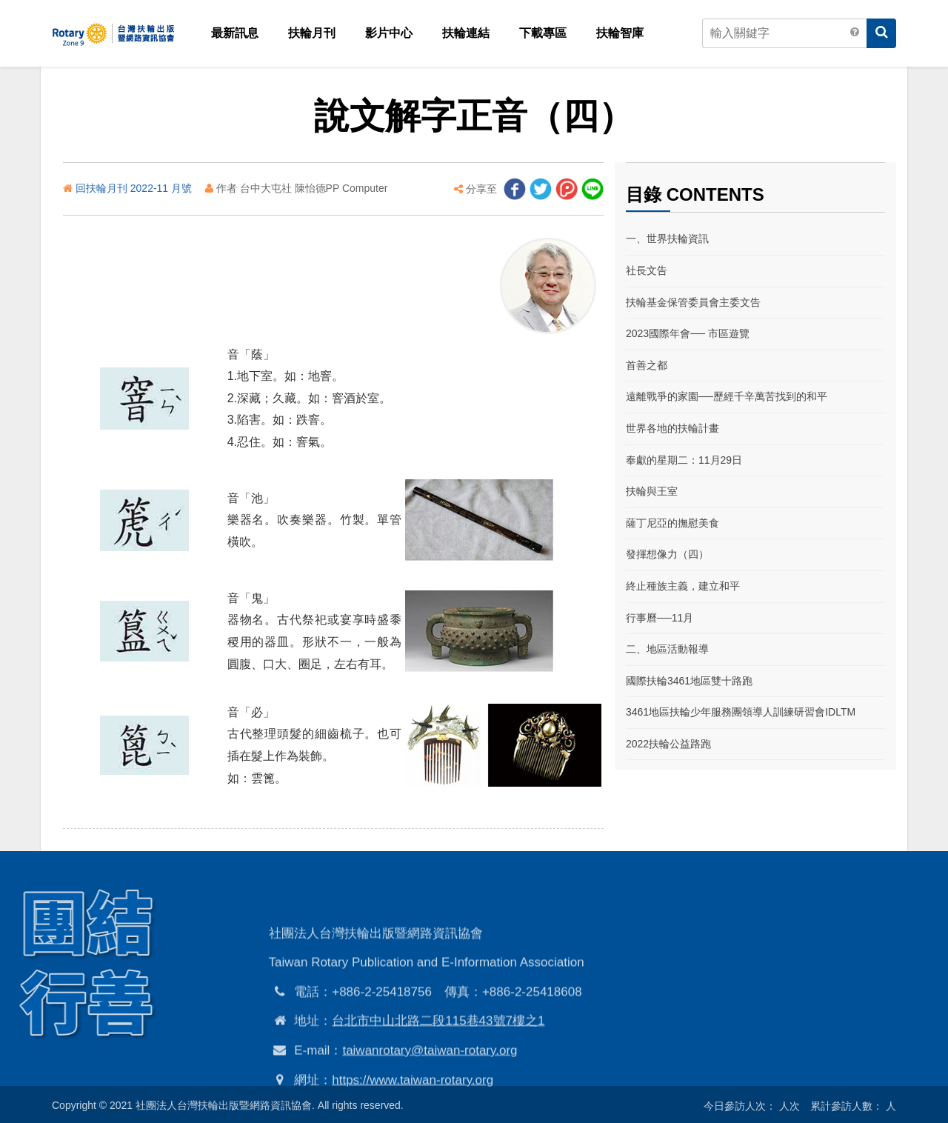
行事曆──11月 (659, 618)
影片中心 (389, 33)
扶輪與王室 (652, 491)
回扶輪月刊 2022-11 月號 (135, 188)
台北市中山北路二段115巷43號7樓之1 (438, 1069)
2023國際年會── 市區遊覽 (688, 333)
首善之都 (646, 365)
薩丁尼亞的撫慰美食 (672, 523)
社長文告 (646, 270)
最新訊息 (234, 33)
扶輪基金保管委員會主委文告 (693, 302)
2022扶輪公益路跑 (668, 744)
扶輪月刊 (312, 33)
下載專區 (543, 33)
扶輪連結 (466, 33)
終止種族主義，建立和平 (683, 586)
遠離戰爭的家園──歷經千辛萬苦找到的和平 (726, 396)
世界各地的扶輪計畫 (672, 428)
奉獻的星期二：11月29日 (684, 460)
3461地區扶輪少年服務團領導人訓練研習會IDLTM (740, 712)
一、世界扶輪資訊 (667, 238)
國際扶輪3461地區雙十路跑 (689, 681)
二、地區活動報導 (667, 649)
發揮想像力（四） (667, 554)
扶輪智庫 (620, 33)
